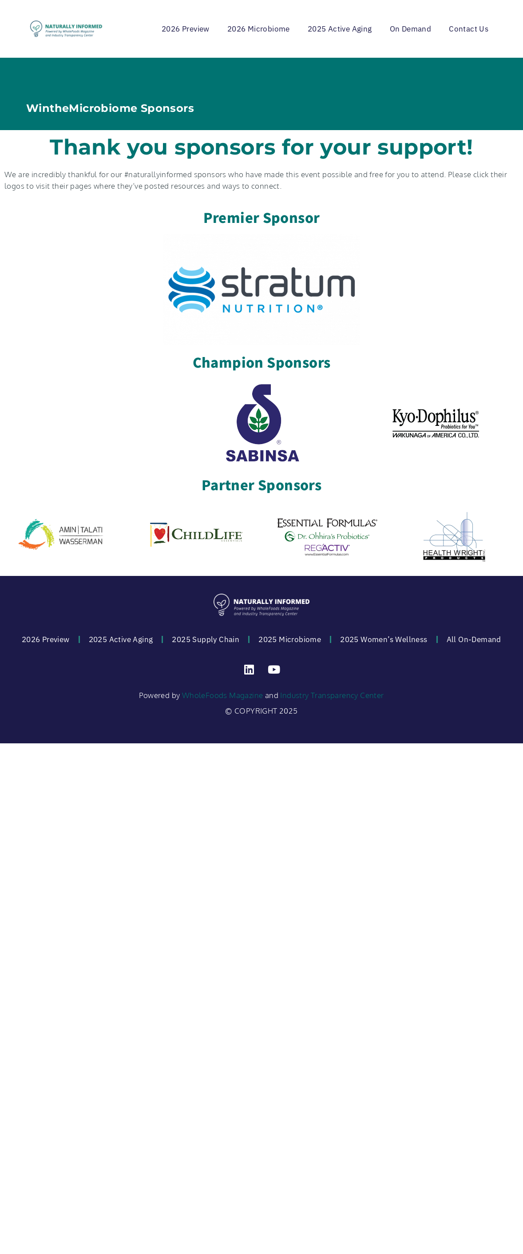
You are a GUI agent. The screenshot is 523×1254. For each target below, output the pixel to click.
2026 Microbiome (258, 29)
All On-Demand (474, 639)
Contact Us (468, 29)
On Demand (411, 29)
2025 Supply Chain (205, 639)
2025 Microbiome (289, 639)
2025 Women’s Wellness (383, 639)
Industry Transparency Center (332, 695)
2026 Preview (186, 29)
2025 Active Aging (340, 29)
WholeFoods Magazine (222, 695)
